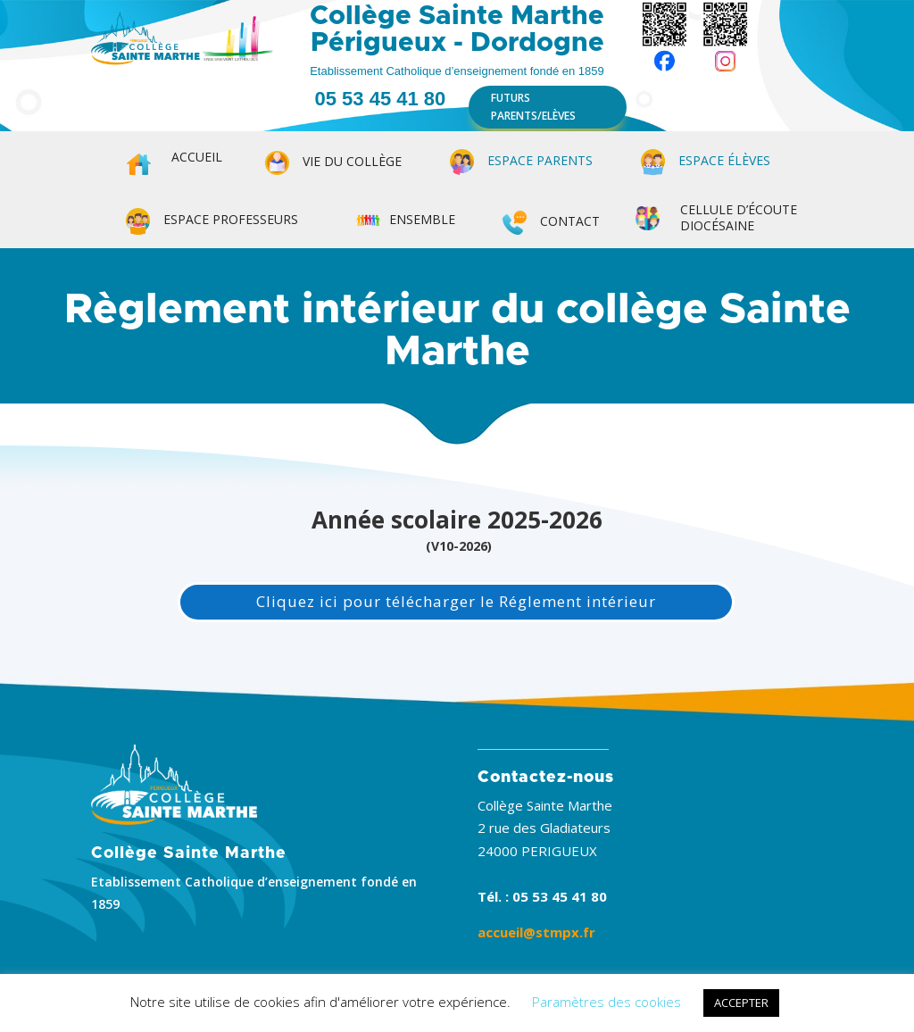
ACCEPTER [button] (741, 1003)
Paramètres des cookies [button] (606, 1002)
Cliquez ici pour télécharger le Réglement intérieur (456, 601)
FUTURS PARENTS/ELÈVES (533, 106)
